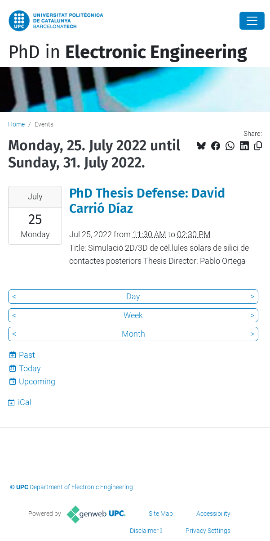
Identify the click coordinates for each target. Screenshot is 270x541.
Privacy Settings (208, 530)
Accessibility (213, 513)
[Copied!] (258, 146)
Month (133, 333)
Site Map (161, 513)
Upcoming (37, 381)
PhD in (127, 52)
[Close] (252, 21)
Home (16, 124)
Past (27, 355)
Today (30, 368)
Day (133, 296)
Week (133, 315)
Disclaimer (144, 530)
